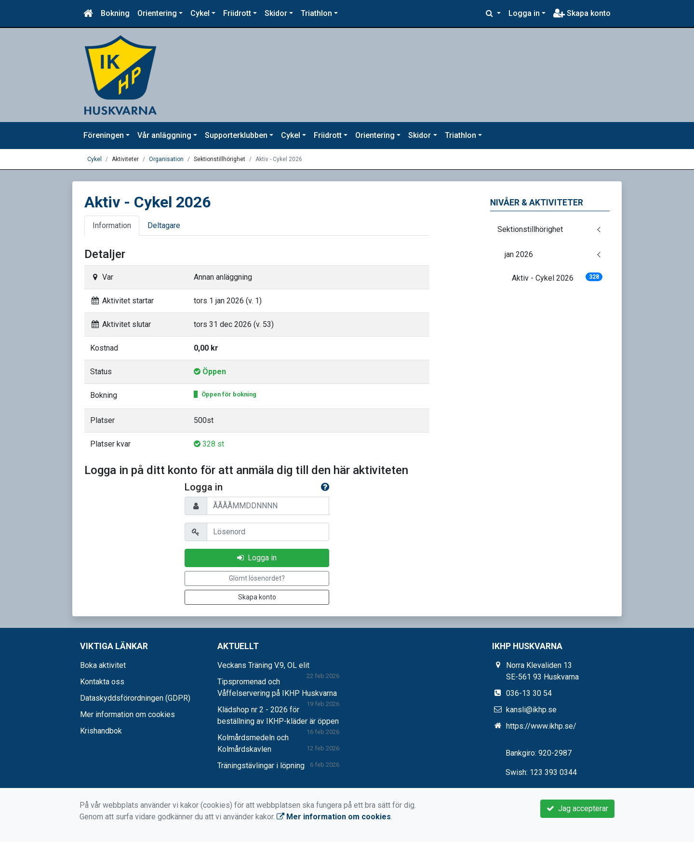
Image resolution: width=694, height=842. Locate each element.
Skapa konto (582, 13)
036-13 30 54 (529, 693)
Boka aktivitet (103, 665)
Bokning (115, 13)
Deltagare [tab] (163, 225)
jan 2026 (519, 254)
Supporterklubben (236, 135)
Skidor (276, 13)
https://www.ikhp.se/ (541, 726)
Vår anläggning (164, 135)
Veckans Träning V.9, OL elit (263, 665)
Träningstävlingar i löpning (261, 765)
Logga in (524, 13)
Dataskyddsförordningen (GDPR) (135, 698)
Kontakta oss (102, 681)
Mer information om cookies (127, 714)
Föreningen (103, 135)
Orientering (157, 13)
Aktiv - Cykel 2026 (557, 277)
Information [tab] (112, 225)
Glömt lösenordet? (257, 578)
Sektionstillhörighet (530, 229)
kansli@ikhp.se (531, 709)
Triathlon (316, 13)
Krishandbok (101, 730)
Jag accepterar (577, 808)
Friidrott (237, 13)
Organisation (166, 159)
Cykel (200, 13)
